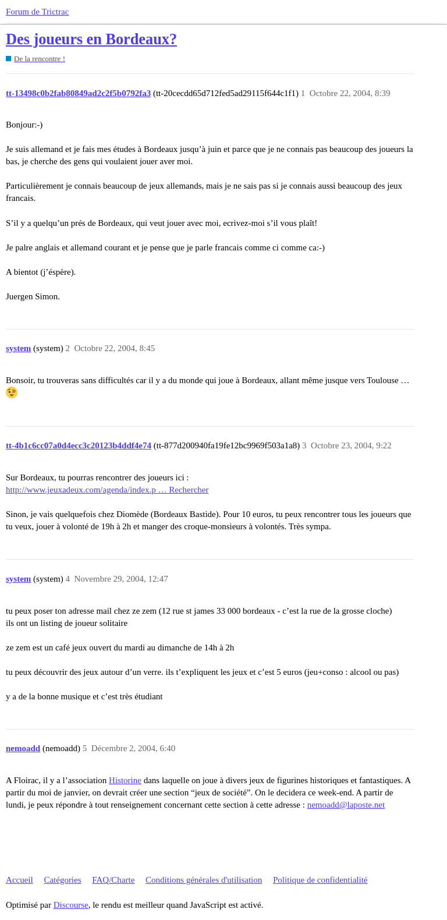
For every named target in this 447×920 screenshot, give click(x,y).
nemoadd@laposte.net (346, 804)
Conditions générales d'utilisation (204, 879)
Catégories (62, 879)
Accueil (19, 879)
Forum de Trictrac (37, 11)
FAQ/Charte (113, 879)
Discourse (71, 905)
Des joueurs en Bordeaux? (91, 39)
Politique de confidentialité (320, 879)
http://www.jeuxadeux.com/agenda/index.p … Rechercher (107, 489)
